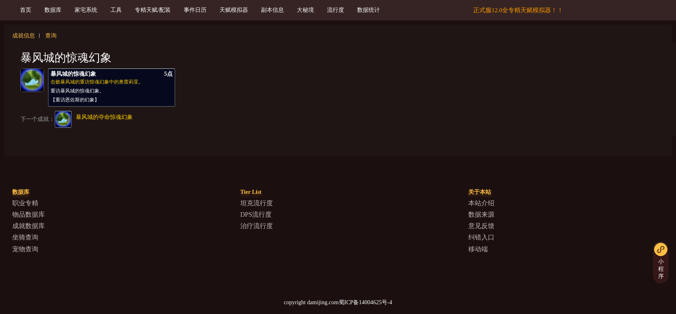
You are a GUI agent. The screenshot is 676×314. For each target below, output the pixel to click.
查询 (51, 35)
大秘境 (305, 10)
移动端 (478, 249)
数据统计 (368, 10)
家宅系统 (86, 10)
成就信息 (23, 35)
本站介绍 (481, 203)
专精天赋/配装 (153, 10)
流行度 (335, 10)
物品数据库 (28, 214)
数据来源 (481, 214)
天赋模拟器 (233, 10)
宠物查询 (25, 249)
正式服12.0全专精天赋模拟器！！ (518, 10)
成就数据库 (28, 225)
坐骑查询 (25, 237)
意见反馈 (481, 225)
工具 (116, 10)
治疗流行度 (256, 225)
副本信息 (272, 10)
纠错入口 (481, 237)
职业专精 (25, 203)
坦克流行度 (256, 203)
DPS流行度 (256, 214)
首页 (25, 10)
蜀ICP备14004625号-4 (365, 302)
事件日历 (195, 10)
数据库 (52, 10)
